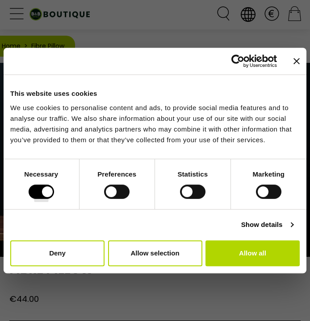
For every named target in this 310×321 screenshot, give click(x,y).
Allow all (252, 253)
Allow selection (154, 253)
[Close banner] (296, 61)
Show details (262, 224)
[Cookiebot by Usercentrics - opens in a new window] (238, 61)
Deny (57, 253)
